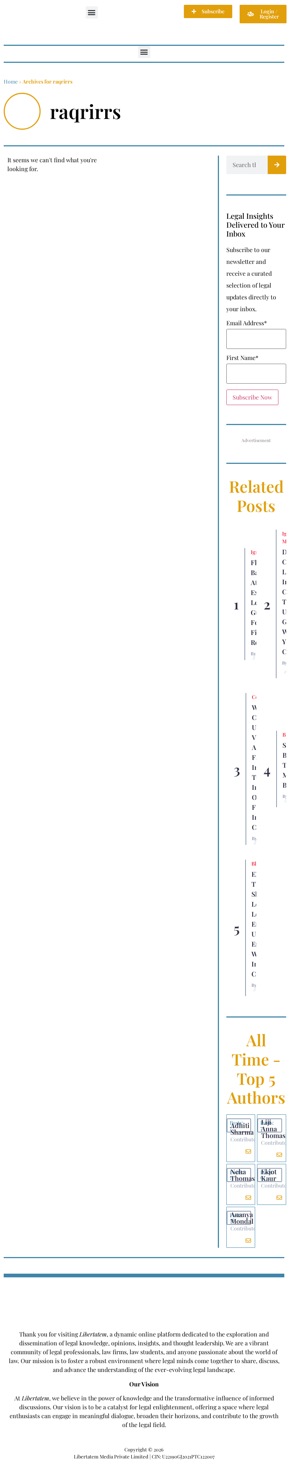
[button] (92, 12)
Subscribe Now (252, 397)
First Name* (242, 358)
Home (11, 81)
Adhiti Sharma (242, 1128)
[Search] (277, 165)
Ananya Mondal (241, 1217)
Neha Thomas (242, 1175)
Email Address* (246, 323)
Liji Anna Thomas (273, 1129)
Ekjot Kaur (269, 1175)
